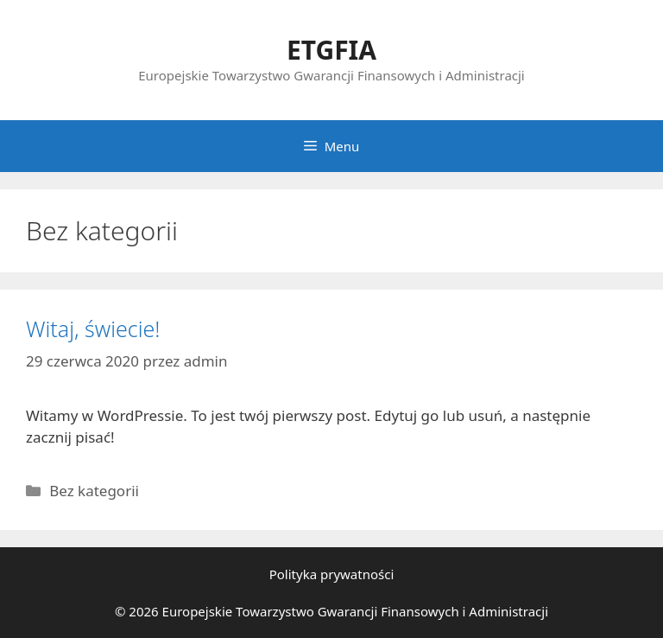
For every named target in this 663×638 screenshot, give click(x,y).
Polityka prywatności (332, 574)
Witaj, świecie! (93, 328)
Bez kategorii (94, 491)
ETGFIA (331, 49)
